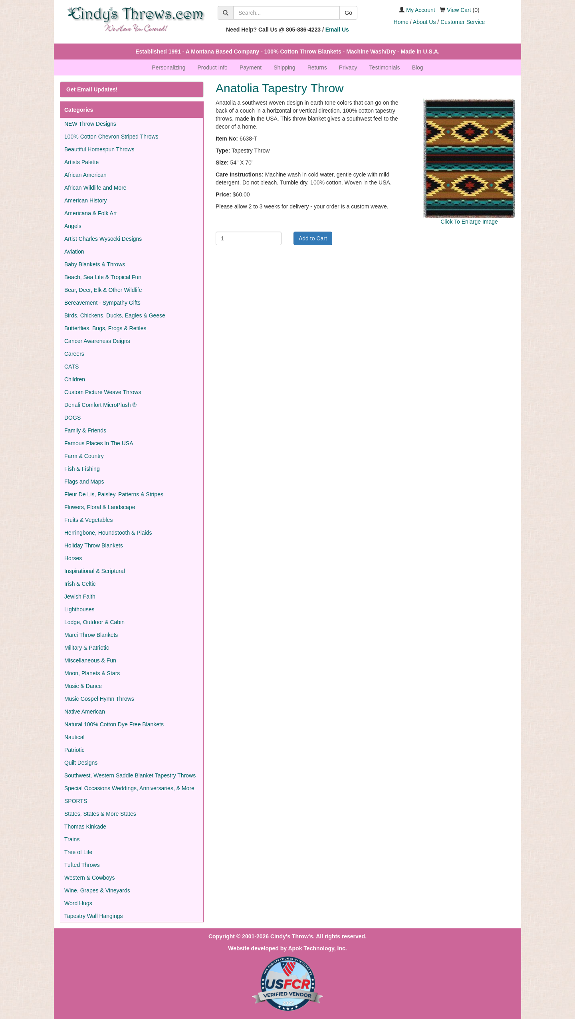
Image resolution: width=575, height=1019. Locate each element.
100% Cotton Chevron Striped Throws (111, 136)
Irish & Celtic (80, 584)
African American (85, 175)
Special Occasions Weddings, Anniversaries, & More (129, 788)
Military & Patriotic (86, 647)
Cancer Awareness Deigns (97, 341)
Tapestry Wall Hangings (93, 916)
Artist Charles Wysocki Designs (103, 239)
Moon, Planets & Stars (92, 673)
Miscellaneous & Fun (90, 660)
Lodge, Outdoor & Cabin (94, 622)
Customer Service (462, 22)
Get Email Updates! (91, 89)
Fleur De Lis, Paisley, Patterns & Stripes (113, 494)
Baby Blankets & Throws (94, 264)
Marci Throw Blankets (91, 635)
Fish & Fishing (82, 469)
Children (74, 379)
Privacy (348, 67)
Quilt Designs (80, 762)
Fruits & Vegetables (88, 520)
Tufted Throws (82, 865)
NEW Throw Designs (90, 124)
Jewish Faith (79, 596)
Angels (72, 226)
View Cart (459, 10)
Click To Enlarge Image (469, 221)
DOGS (72, 417)
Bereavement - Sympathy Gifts (102, 302)
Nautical (74, 737)
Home (401, 22)
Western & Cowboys (89, 877)
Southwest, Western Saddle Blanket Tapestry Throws (130, 775)
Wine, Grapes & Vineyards (97, 890)
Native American (84, 711)
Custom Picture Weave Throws (102, 392)
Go (348, 13)
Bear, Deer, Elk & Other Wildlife (103, 290)
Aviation (74, 251)
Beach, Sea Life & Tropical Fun (102, 277)
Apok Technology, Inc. (317, 948)
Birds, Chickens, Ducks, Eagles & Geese (114, 315)
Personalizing (168, 67)
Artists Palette (81, 162)
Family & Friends (85, 430)
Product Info (212, 67)
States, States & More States (100, 814)
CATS (71, 366)
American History (85, 200)
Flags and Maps (84, 481)
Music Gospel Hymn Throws (99, 699)
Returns (317, 67)
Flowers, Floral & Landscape (99, 507)
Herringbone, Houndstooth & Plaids (108, 532)
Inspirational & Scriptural (94, 571)
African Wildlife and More (95, 187)
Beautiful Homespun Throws (99, 149)
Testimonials (384, 67)
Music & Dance (83, 686)
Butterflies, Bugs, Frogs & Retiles (105, 328)
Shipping (284, 67)
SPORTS (75, 801)
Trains (71, 839)
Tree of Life (78, 852)
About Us (424, 22)
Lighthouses (79, 609)
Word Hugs (78, 903)
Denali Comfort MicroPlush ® (100, 405)
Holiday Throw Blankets (93, 545)
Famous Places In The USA (98, 443)
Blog (417, 67)
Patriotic (74, 750)
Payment (251, 67)
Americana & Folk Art (90, 213)
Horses (73, 558)
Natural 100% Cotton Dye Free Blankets (114, 724)
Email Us (337, 29)
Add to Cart (313, 238)
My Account (420, 10)
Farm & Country (84, 456)
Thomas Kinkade (85, 826)
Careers (74, 354)
